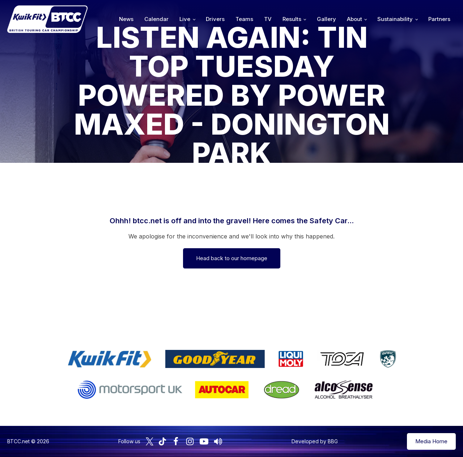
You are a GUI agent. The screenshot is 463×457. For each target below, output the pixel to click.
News (126, 19)
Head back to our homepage (231, 258)
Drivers (215, 19)
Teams (244, 19)
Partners (439, 19)
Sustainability (395, 19)
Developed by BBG (315, 441)
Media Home (431, 441)
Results (292, 19)
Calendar (156, 19)
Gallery (326, 19)
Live (184, 19)
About (354, 19)
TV (268, 19)
